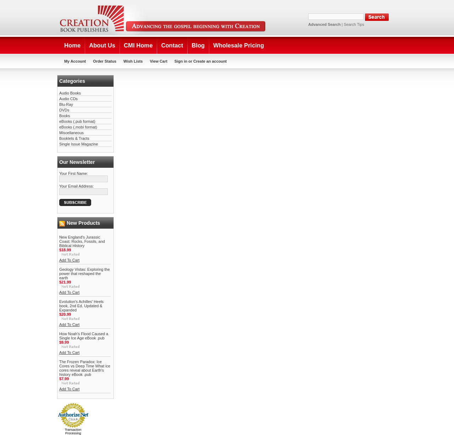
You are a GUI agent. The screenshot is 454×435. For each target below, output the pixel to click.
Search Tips (354, 24)
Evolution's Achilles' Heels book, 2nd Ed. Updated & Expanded (81, 305)
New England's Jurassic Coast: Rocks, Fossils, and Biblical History (82, 241)
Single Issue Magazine (78, 144)
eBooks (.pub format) (77, 121)
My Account (75, 61)
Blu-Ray (66, 104)
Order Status (104, 61)
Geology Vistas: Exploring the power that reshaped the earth (84, 273)
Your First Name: (73, 173)
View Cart (158, 61)
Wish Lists (133, 61)
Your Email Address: (76, 186)
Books (64, 116)
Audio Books (70, 93)
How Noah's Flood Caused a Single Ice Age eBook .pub (83, 336)
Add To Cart (69, 260)
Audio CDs (68, 99)
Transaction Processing (73, 431)
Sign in (181, 61)
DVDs (64, 110)
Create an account (210, 61)
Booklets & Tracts (74, 138)
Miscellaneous (71, 133)
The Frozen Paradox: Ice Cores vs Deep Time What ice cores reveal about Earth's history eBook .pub (84, 368)
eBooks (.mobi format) (78, 127)
